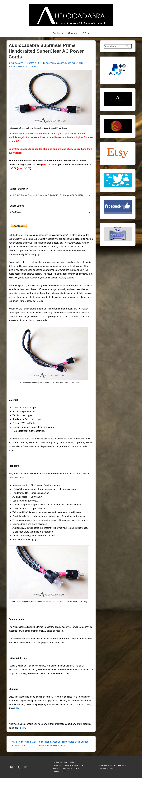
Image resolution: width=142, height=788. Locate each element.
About (64, 772)
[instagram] (26, 767)
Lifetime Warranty (60, 762)
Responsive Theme (107, 768)
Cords (73, 33)
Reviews (56, 768)
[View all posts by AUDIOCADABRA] (17, 63)
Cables (58, 33)
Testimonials (67, 768)
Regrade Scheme (71, 765)
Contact (56, 772)
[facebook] (11, 767)
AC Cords (59, 63)
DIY (87, 33)
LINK (16, 708)
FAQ (82, 765)
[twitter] (18, 767)
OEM (77, 768)
